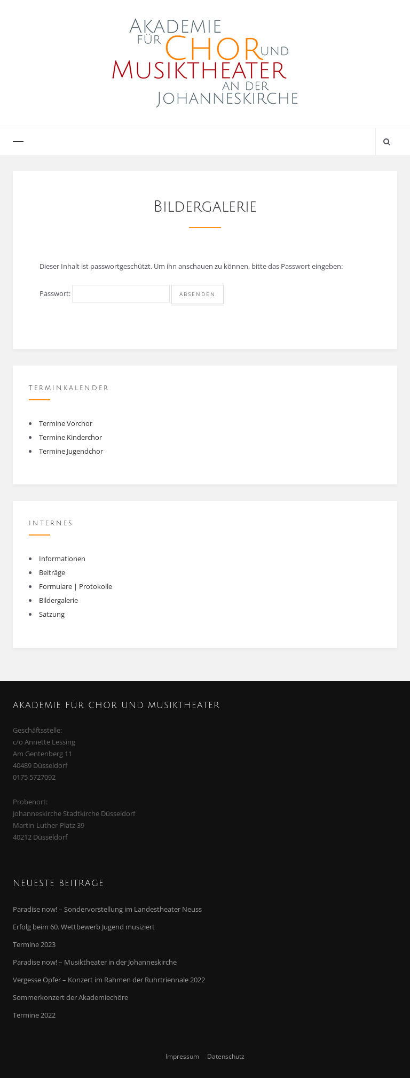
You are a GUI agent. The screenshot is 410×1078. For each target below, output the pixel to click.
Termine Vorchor (65, 423)
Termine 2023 (34, 944)
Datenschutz (226, 1056)
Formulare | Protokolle (75, 586)
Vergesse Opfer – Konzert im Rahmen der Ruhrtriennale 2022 (109, 979)
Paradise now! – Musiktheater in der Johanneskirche (95, 962)
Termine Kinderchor (70, 437)
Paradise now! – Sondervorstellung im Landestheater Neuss (107, 909)
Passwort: (105, 293)
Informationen (62, 558)
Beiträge (52, 572)
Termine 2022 (34, 1015)
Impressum (182, 1056)
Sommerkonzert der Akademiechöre (70, 997)
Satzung (52, 614)
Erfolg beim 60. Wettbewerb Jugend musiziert (84, 927)
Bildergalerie (58, 600)
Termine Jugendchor (71, 451)
